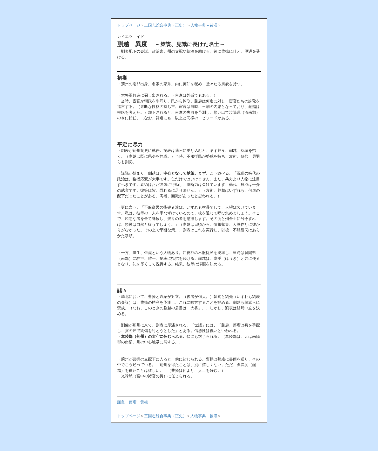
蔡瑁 (132, 402)
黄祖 (144, 402)
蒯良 (121, 402)
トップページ (128, 25)
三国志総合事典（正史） (165, 25)
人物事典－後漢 (203, 25)
